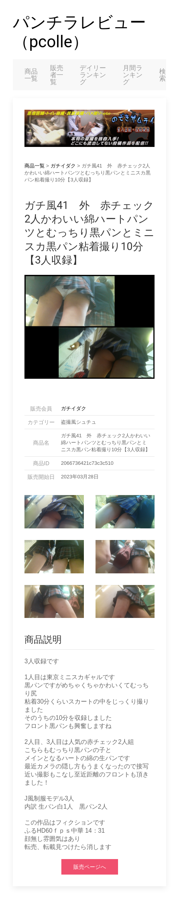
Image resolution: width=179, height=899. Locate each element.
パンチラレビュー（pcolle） (79, 32)
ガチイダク (63, 166)
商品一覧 (31, 74)
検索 (162, 74)
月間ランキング (133, 75)
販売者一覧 (56, 75)
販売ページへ (89, 867)
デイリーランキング (93, 75)
